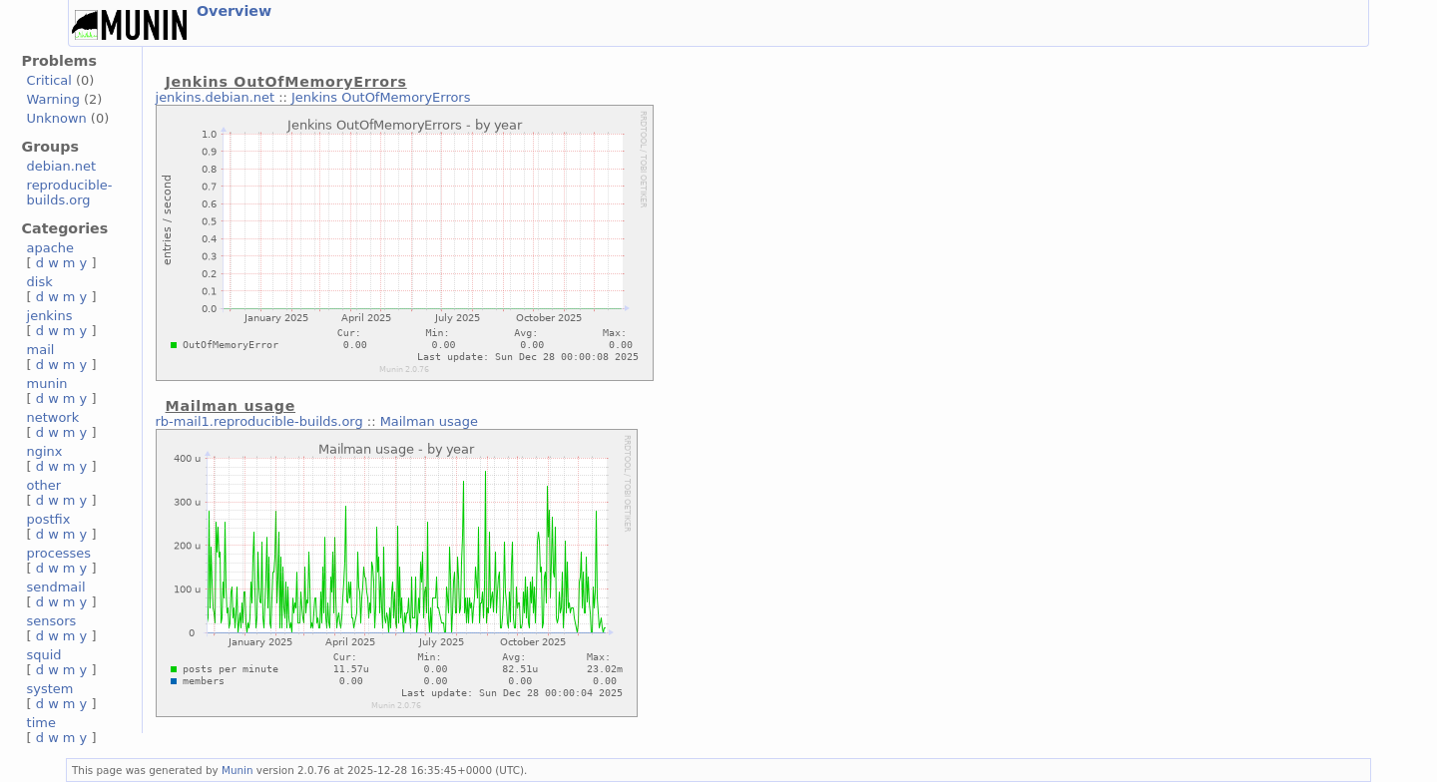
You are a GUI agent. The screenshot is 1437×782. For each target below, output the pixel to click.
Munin (237, 770)
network (53, 417)
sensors (52, 620)
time (41, 722)
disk (40, 281)
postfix (49, 519)
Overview (234, 11)
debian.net (62, 166)
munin (47, 383)
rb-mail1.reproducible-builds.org (259, 421)
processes (59, 553)
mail (41, 349)
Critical (49, 80)
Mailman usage (429, 421)
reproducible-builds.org (70, 192)
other (44, 485)
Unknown (57, 118)
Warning (53, 99)
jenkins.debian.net (215, 97)
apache (50, 247)
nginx (45, 451)
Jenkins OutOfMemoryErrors (380, 97)
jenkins (50, 315)
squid (44, 654)
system (50, 688)
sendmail (56, 587)
